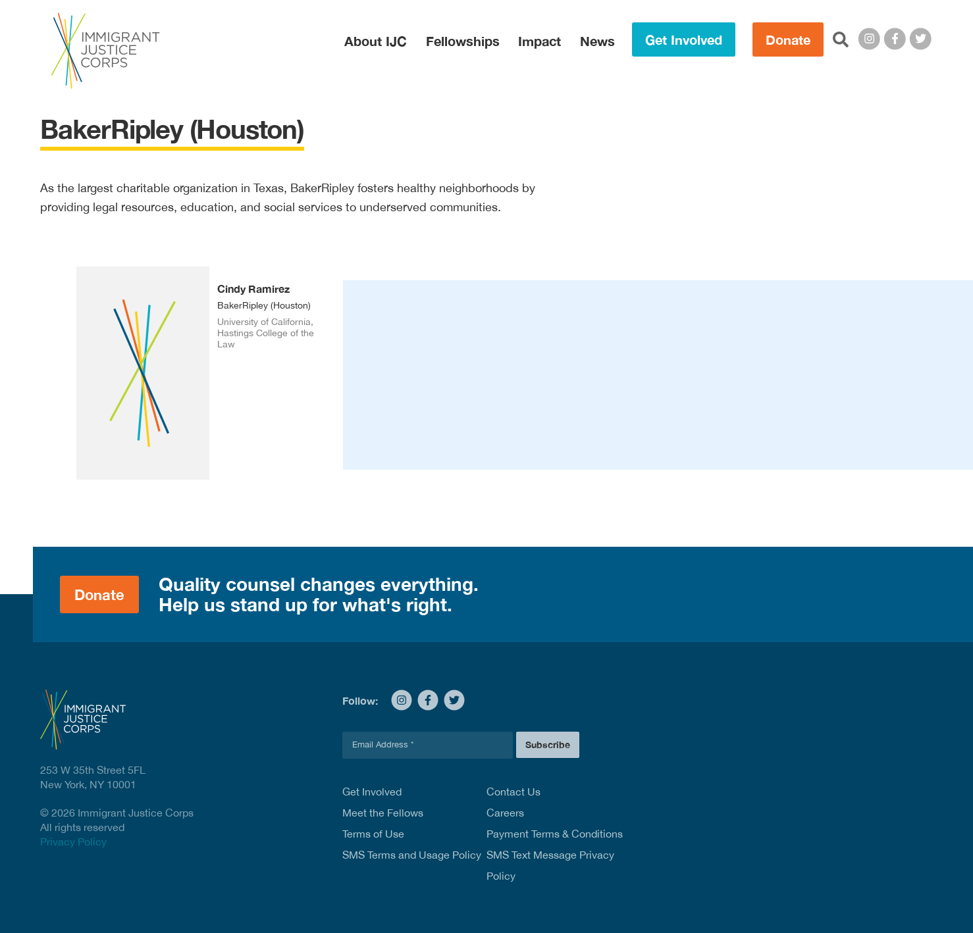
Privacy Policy (73, 841)
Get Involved (683, 39)
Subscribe (547, 744)
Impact (539, 41)
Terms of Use (373, 834)
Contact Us (513, 791)
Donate (788, 39)
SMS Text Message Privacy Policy (550, 865)
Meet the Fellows (382, 813)
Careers (505, 813)
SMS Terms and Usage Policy (411, 855)
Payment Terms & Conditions (554, 834)
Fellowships (463, 41)
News (597, 41)
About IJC (375, 41)
